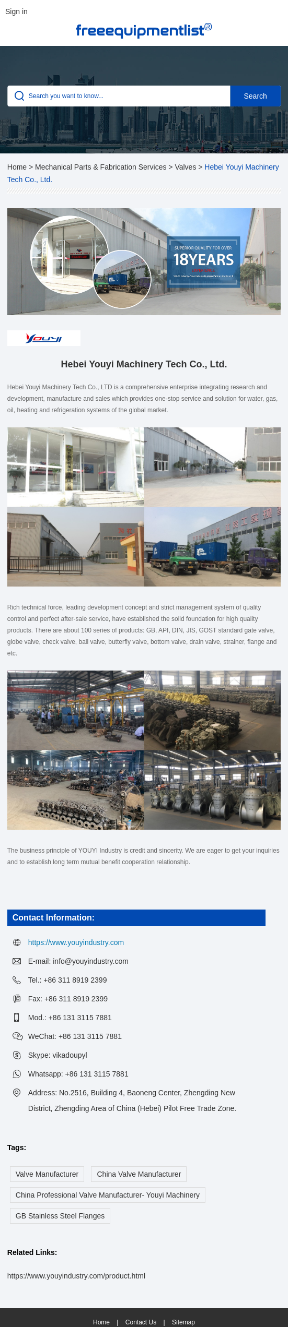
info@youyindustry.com (91, 961)
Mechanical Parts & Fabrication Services (100, 167)
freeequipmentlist (144, 30)
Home (17, 167)
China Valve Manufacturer (139, 1174)
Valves (185, 167)
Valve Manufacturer (47, 1174)
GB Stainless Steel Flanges (60, 1216)
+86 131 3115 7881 (97, 1074)
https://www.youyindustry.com (76, 942)
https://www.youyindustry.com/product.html (76, 1276)
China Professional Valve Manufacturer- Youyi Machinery (108, 1195)
